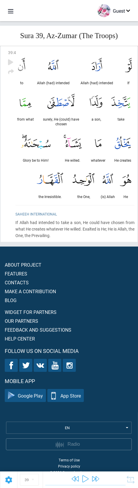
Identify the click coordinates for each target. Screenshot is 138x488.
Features (16, 273)
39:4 (12, 52)
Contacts (17, 282)
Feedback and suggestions (38, 330)
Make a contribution (30, 291)
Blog (11, 300)
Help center (20, 338)
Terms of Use (69, 460)
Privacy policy (69, 466)
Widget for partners (31, 312)
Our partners (21, 321)
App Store (65, 395)
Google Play (25, 395)
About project (23, 265)
